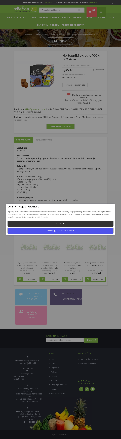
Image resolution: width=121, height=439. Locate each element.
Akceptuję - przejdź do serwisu (60, 231)
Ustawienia (60, 224)
